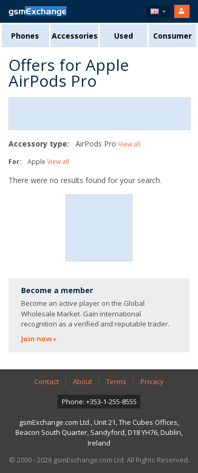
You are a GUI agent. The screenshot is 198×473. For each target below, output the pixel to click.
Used (123, 36)
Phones (25, 36)
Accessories (75, 36)
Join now (36, 338)
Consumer (172, 36)
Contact (46, 381)
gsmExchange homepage (37, 11)
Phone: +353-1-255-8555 (99, 401)
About (82, 381)
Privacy (152, 381)
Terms (116, 381)
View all (129, 144)
